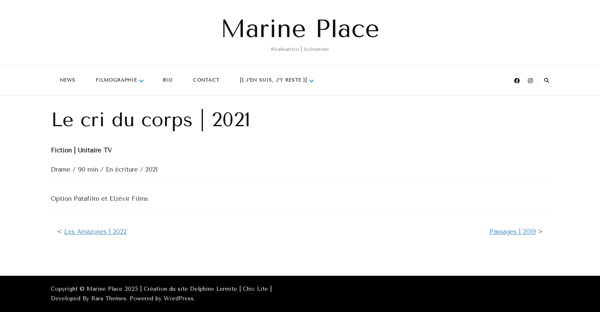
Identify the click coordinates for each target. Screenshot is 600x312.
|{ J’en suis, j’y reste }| (273, 80)
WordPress (179, 298)
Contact (206, 80)
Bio (167, 80)
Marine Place (300, 28)
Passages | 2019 (513, 231)
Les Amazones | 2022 (95, 231)
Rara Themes (108, 298)
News (67, 80)
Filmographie (116, 80)
